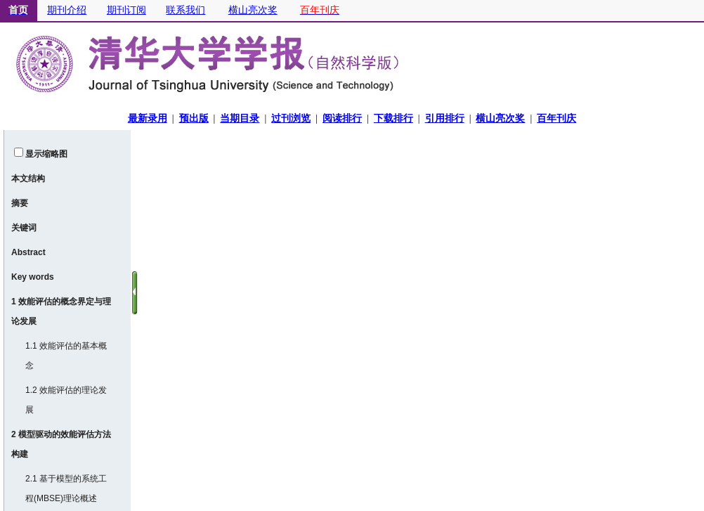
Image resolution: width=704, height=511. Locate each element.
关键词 (24, 228)
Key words (32, 277)
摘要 (19, 203)
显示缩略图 (46, 154)
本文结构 (28, 178)
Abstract (28, 252)
